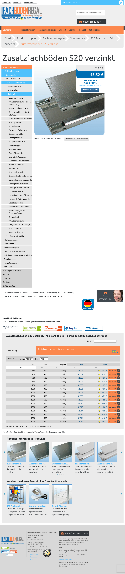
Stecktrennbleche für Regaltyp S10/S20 (22, 113)
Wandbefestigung (16, 220)
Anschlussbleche (16, 232)
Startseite (6, 2)
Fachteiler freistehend (18, 130)
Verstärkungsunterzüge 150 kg (22, 179)
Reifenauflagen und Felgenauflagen (17, 211)
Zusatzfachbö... (14, 463)
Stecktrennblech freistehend (21, 118)
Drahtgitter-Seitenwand (19, 187)
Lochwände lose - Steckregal (21, 195)
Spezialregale (10, 259)
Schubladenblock (16, 172)
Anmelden (17, 2)
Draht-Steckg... (59, 506)
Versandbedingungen (65, 559)
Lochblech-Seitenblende (19, 199)
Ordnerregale (10, 243)
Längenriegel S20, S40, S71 (20, 224)
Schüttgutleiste (15, 122)
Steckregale (77, 38)
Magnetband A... (37, 506)
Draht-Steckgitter (16, 153)
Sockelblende (14, 126)
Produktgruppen (28, 30)
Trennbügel (14, 217)
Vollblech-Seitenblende (19, 206)
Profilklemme (15, 228)
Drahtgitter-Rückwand (18, 183)
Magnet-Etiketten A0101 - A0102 (23, 108)
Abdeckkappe (15, 145)
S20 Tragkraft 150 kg (103, 38)
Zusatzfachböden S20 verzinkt (39, 44)
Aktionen (8, 266)
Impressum (33, 557)
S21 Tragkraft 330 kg (15, 236)
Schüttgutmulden (16, 134)
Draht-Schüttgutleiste (18, 156)
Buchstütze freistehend (19, 160)
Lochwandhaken (16, 97)
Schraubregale (11, 240)
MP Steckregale (13, 78)
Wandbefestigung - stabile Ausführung (20, 103)
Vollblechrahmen (16, 202)
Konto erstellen (30, 2)
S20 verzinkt (13, 90)
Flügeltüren (14, 168)
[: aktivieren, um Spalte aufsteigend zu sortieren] (42, 367)
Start (8, 38)
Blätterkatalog (94, 30)
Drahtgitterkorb (15, 137)
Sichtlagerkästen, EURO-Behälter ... (19, 255)
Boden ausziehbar (16, 164)
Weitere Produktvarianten (91, 85)
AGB (31, 559)
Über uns (73, 30)
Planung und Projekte (47, 30)
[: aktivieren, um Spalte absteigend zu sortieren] (21, 367)
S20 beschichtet (14, 86)
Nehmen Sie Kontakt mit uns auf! (77, 139)
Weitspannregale (11, 247)
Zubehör (10, 44)
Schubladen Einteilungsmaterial (22, 176)
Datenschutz (34, 554)
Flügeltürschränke (12, 262)
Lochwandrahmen (16, 191)
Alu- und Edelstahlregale (14, 251)
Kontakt (82, 30)
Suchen (101, 341)
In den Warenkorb (90, 90)
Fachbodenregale (54, 38)
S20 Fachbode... (14, 506)
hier (66, 432)
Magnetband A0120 (17, 141)
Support (62, 30)
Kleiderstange (15, 149)
